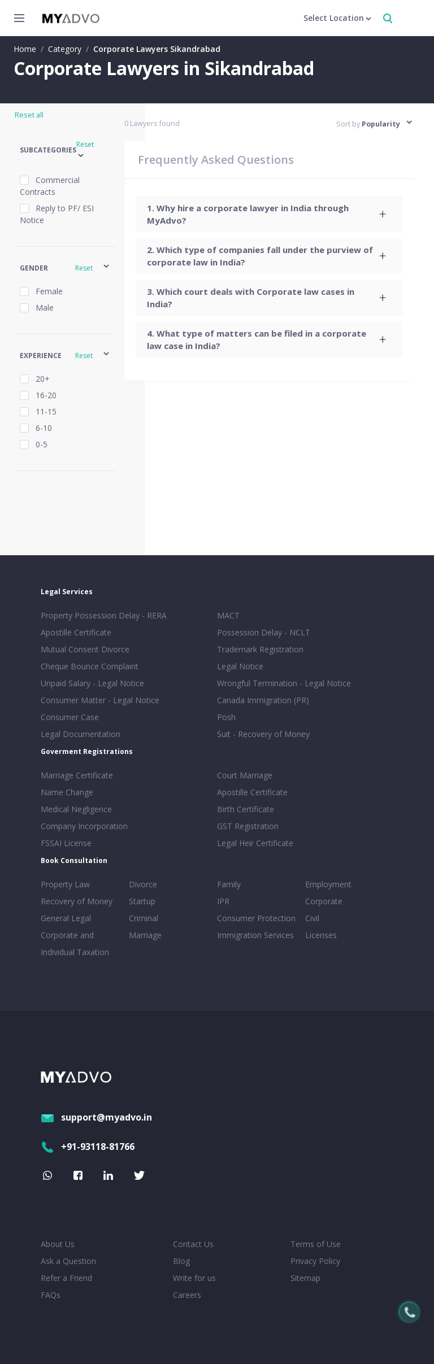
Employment (328, 884)
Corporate (323, 901)
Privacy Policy (315, 1261)
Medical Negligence (76, 809)
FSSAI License (66, 843)
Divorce (143, 884)
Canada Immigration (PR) (263, 700)
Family (229, 884)
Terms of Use (315, 1244)
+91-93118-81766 (87, 1146)
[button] (65, 150)
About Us (58, 1244)
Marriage (145, 935)
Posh (226, 717)
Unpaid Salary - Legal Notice (92, 683)
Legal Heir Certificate (255, 843)
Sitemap (305, 1278)
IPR (223, 901)
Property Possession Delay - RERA (104, 615)
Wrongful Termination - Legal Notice (284, 683)
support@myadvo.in (96, 1117)
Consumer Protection (256, 918)
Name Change (67, 792)
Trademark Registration (260, 649)
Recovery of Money (76, 901)
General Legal (66, 918)
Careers (187, 1294)
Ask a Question (68, 1261)
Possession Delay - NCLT (263, 632)
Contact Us (193, 1244)
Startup (142, 901)
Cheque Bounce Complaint (89, 666)
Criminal (143, 918)
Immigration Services (255, 935)
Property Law (65, 884)
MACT (228, 615)
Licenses (321, 935)
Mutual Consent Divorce (85, 649)
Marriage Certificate (77, 775)
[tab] (269, 214)
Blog (181, 1261)
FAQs (50, 1294)
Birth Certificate (245, 809)
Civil (312, 918)
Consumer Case (70, 717)
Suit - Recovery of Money (263, 734)
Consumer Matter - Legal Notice (100, 700)
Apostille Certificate (76, 632)
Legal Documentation (80, 734)
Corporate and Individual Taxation (75, 943)
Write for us (194, 1278)
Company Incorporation (84, 826)
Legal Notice (240, 666)
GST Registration (248, 826)
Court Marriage (244, 775)
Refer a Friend (66, 1278)
